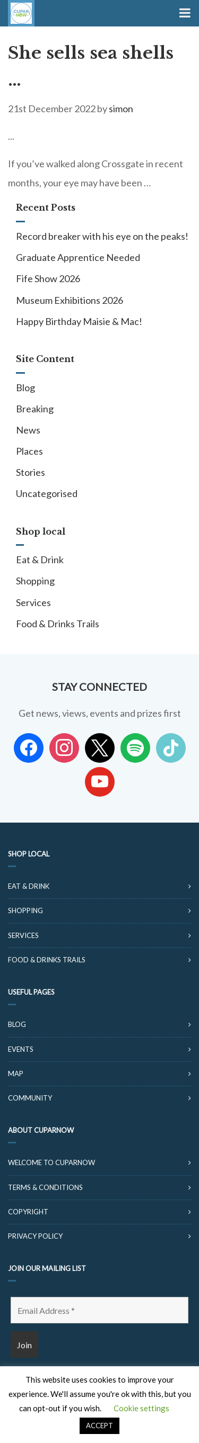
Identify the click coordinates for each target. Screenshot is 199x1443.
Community (30, 1098)
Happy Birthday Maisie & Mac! (79, 321)
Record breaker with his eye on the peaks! (102, 236)
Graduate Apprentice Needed (78, 257)
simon (121, 108)
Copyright (28, 1211)
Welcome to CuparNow (51, 1162)
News (28, 430)
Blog (25, 387)
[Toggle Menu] (184, 13)
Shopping (35, 581)
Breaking (35, 408)
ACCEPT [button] (99, 1425)
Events (20, 1049)
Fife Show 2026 (48, 278)
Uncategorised (46, 493)
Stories (30, 472)
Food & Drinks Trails (57, 623)
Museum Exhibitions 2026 (69, 300)
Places (29, 451)
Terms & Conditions (45, 1187)
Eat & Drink (40, 559)
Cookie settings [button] (141, 1408)
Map (15, 1073)
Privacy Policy (35, 1236)
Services (33, 602)
